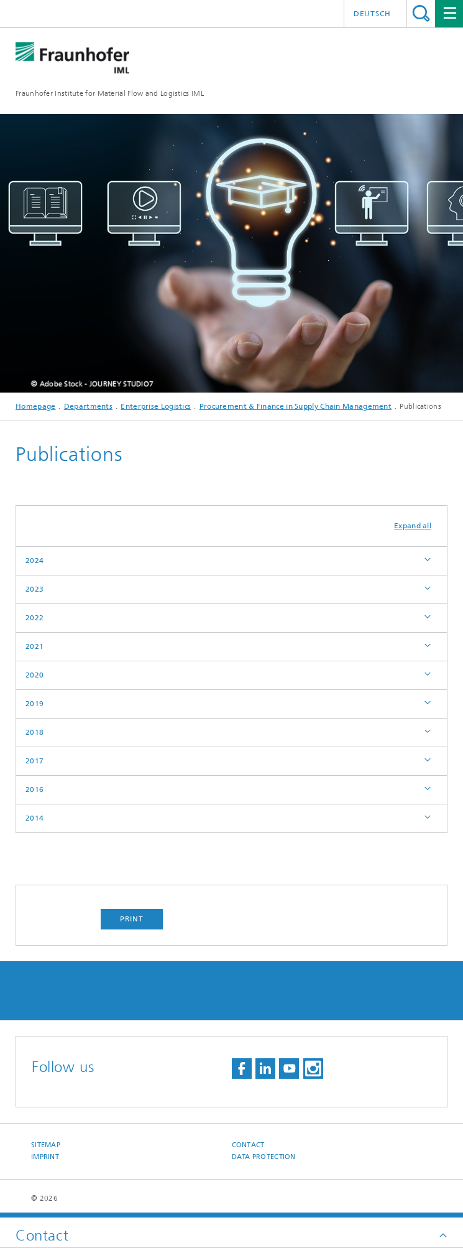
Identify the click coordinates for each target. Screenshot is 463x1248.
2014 (34, 818)
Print (132, 919)
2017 (34, 761)
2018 (34, 732)
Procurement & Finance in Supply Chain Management (295, 406)
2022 (34, 617)
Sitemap (45, 1145)
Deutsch (372, 13)
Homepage (35, 406)
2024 (34, 560)
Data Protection (264, 1157)
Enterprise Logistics (156, 406)
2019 (34, 703)
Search (421, 13)
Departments (88, 406)
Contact (248, 1145)
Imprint (45, 1157)
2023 (34, 589)
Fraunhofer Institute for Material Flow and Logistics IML (110, 93)
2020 (34, 675)
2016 (34, 789)
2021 (34, 646)
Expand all (412, 525)
